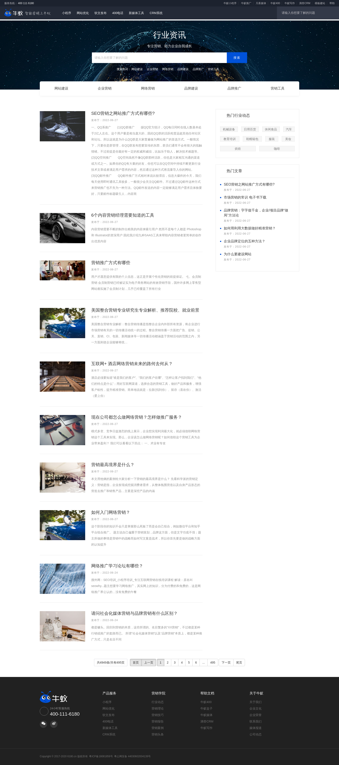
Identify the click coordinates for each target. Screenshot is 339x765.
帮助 (332, 3)
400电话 (117, 13)
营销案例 (158, 726)
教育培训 (230, 137)
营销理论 (158, 707)
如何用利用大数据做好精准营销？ (250, 227)
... (203, 661)
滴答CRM (304, 3)
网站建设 (61, 88)
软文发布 (100, 13)
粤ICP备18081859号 (101, 754)
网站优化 (83, 13)
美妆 (288, 137)
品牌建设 (191, 88)
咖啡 (277, 147)
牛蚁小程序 (230, 3)
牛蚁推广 (246, 3)
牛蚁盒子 (206, 707)
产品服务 (109, 692)
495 (212, 661)
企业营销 (105, 88)
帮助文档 (207, 692)
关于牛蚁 (256, 692)
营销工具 (278, 88)
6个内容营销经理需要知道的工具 (122, 213)
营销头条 (158, 733)
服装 (272, 137)
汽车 (289, 128)
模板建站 (320, 3)
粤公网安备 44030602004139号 (132, 754)
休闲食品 (271, 128)
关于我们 (255, 700)
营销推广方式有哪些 (110, 261)
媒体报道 (255, 726)
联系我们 (255, 720)
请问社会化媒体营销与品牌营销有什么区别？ (134, 611)
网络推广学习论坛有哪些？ (117, 564)
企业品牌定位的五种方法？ (244, 239)
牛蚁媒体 (206, 713)
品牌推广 (234, 88)
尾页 (239, 661)
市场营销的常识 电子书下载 (245, 196)
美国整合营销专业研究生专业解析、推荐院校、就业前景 (145, 308)
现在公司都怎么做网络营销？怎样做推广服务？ (136, 415)
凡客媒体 (261, 3)
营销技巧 (158, 713)
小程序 (66, 13)
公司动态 (255, 733)
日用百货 (250, 128)
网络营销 (148, 88)
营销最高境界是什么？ (112, 463)
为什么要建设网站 (237, 252)
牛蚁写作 (290, 3)
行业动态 (158, 700)
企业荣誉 (255, 713)
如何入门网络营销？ (110, 510)
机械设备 (229, 128)
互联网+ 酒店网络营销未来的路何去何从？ (132, 362)
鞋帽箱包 (252, 137)
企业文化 (255, 707)
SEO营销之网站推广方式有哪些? (123, 111)
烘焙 (238, 147)
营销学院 (158, 692)
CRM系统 (156, 13)
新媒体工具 (136, 13)
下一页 (226, 661)
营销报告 (158, 720)
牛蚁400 (275, 3)
